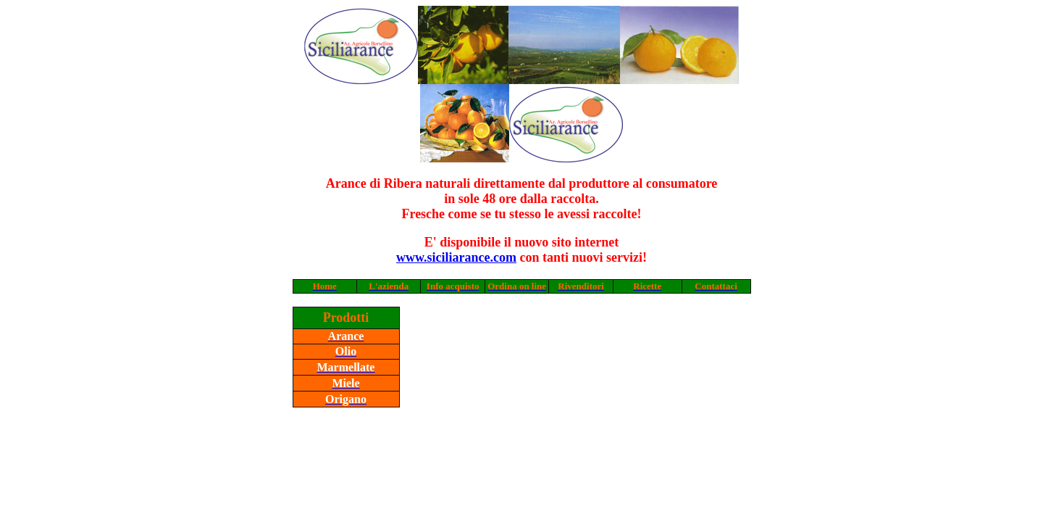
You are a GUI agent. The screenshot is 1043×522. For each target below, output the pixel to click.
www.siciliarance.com (456, 257)
